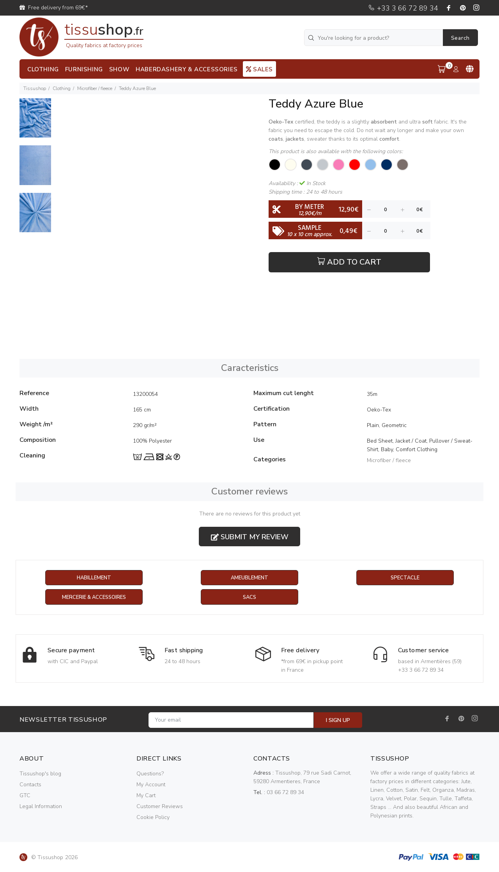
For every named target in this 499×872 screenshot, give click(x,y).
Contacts (30, 785)
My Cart (146, 796)
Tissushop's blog (40, 774)
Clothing (62, 88)
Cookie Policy (153, 817)
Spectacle (405, 578)
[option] (35, 121)
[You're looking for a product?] (374, 37)
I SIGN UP (338, 720)
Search (460, 38)
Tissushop (34, 88)
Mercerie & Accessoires (93, 597)
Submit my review (249, 537)
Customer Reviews (159, 806)
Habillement (94, 578)
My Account (150, 785)
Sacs (249, 597)
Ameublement (249, 578)
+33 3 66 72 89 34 (403, 8)
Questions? (150, 774)
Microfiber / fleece (94, 88)
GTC (24, 796)
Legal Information (40, 806)
